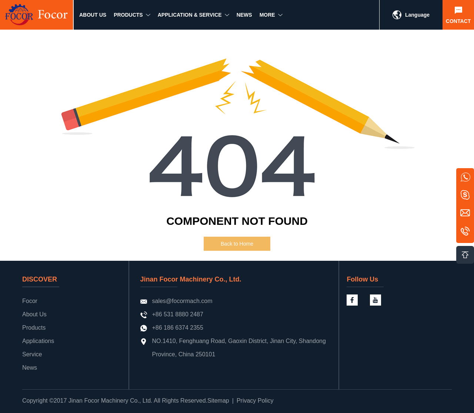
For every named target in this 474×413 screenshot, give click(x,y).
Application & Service (190, 17)
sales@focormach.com (182, 301)
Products (34, 327)
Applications (38, 341)
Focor (29, 301)
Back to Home (237, 244)
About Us (34, 314)
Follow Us (362, 279)
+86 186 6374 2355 (177, 327)
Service (32, 354)
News (29, 367)
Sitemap (218, 400)
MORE (267, 17)
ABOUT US (92, 17)
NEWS (244, 17)
